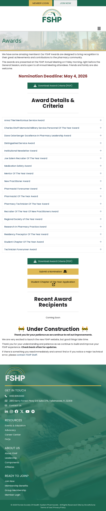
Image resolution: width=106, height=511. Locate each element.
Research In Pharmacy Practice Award (25, 226)
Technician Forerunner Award (20, 249)
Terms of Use (46, 507)
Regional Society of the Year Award (23, 219)
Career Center (13, 434)
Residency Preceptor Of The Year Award (26, 234)
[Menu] (99, 28)
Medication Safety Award (17, 165)
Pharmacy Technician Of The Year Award (26, 203)
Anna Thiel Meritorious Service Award (24, 120)
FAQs (7, 439)
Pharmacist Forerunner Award (20, 188)
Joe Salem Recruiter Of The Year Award (25, 158)
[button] (40, 3)
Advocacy (10, 430)
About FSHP (11, 453)
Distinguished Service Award (19, 143)
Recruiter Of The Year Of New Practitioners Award (31, 211)
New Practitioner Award (17, 181)
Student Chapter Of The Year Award (24, 241)
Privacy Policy (59, 507)
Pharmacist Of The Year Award (21, 196)
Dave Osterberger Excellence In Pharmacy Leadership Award (37, 135)
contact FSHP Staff (27, 354)
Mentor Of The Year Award (18, 173)
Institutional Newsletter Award (20, 150)
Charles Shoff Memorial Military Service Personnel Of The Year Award (41, 128)
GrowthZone (89, 505)
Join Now (9, 481)
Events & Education (15, 425)
